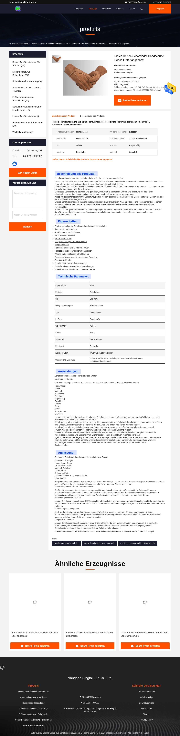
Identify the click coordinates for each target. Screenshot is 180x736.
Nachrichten (146, 708)
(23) (26, 64)
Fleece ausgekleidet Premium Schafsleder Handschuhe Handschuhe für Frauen (31, 634)
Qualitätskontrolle (146, 703)
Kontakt (119, 9)
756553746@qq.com (135, 2)
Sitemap (146, 714)
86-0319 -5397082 (161, 2)
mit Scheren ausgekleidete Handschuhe (137, 543)
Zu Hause (13, 43)
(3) (22, 132)
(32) (21, 73)
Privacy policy (147, 720)
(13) (26, 89)
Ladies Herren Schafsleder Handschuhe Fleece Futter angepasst (89, 634)
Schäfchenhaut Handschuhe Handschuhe (50, 43)
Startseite (79, 9)
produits (24, 43)
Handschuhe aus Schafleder (66, 543)
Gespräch (160, 9)
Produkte (93, 9)
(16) (23, 99)
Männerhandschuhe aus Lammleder (99, 543)
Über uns (106, 9)
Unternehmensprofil (146, 692)
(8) (25, 116)
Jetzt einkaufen (61, 445)
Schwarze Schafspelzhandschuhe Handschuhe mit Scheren (144, 634)
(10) (27, 81)
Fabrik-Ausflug (146, 697)
